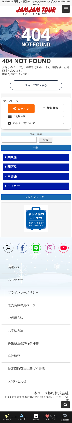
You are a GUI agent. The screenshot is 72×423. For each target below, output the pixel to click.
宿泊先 (36, 419)
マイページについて (23, 123)
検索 (45, 139)
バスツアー (15, 279)
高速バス (14, 267)
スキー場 (22, 419)
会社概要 (14, 356)
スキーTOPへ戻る (36, 85)
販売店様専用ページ (22, 305)
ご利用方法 (19, 116)
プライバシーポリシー (23, 292)
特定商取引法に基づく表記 (26, 368)
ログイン (23, 108)
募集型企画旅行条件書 (23, 343)
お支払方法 (15, 330)
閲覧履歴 (65, 420)
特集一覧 (7, 419)
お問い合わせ (17, 381)
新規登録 (52, 107)
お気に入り (50, 417)
